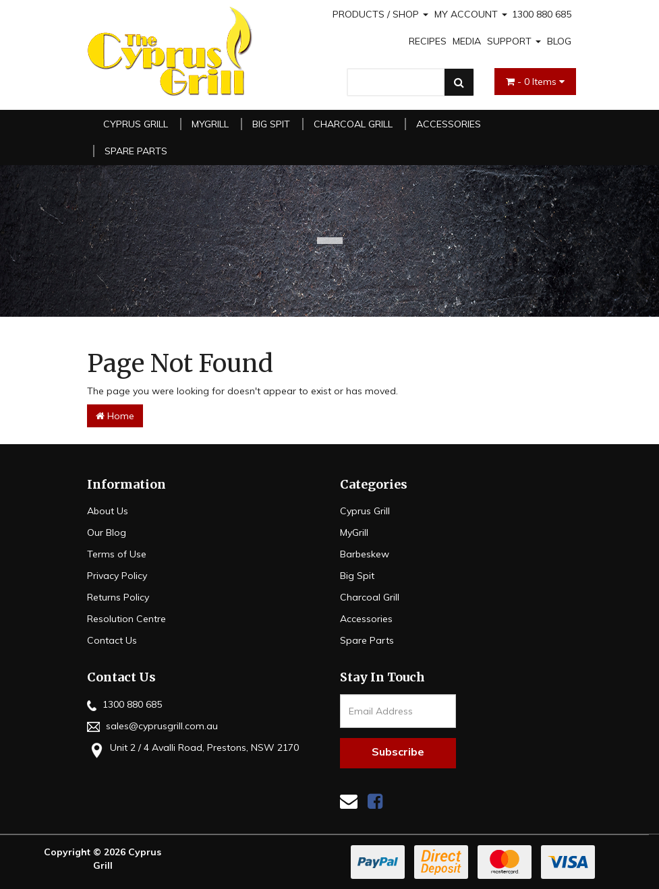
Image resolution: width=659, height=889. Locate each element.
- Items (535, 81)
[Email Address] (398, 711)
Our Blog (106, 532)
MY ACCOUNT (470, 14)
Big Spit (271, 124)
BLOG (559, 41)
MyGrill (210, 124)
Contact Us (112, 640)
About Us (107, 511)
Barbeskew (364, 554)
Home (115, 416)
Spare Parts (136, 151)
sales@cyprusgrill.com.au (152, 726)
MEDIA (467, 41)
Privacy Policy (117, 576)
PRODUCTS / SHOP (380, 14)
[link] (375, 801)
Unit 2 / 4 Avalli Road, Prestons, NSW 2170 (193, 749)
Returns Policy (118, 597)
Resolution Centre (126, 619)
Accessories (448, 124)
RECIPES (428, 41)
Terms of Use (116, 554)
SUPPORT (514, 41)
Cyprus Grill (135, 124)
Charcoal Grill (353, 124)
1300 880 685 (541, 14)
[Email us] (348, 801)
